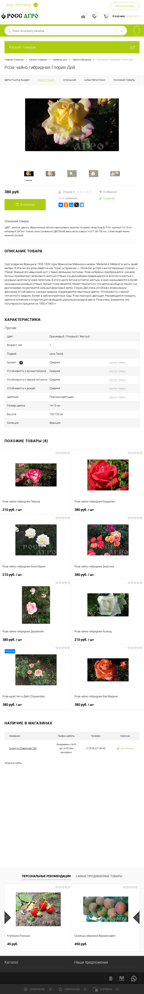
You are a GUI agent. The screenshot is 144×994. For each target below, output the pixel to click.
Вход (10, 4)
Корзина (106, 989)
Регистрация (23, 4)
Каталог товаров (72, 47)
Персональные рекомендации (46, 876)
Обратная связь (125, 6)
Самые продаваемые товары (99, 876)
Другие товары (117, 362)
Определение (35, 5)
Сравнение (38, 989)
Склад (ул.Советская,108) (23, 748)
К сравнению (67, 198)
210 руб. (12, 510)
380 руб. (12, 192)
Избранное (73, 989)
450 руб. (80, 944)
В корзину (25, 204)
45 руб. (12, 944)
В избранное (108, 192)
